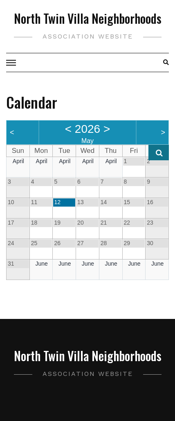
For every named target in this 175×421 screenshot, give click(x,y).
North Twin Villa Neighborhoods (88, 18)
